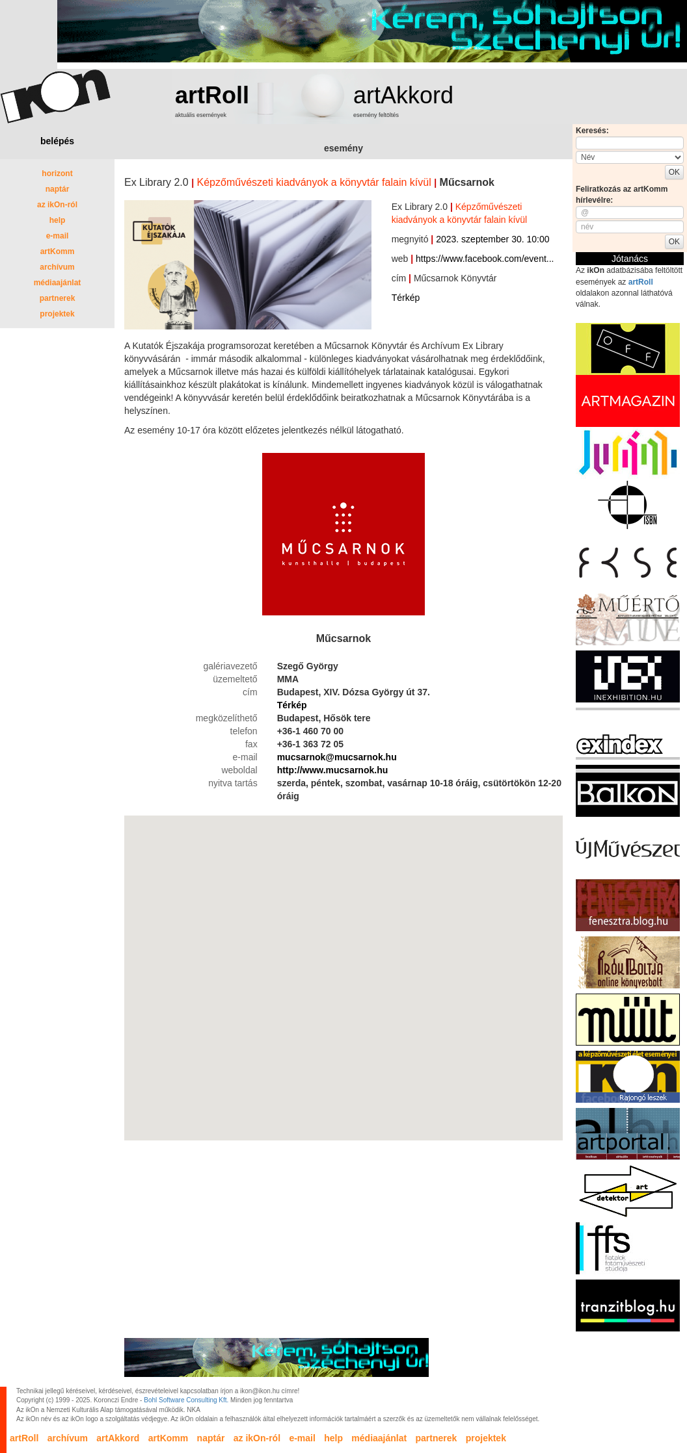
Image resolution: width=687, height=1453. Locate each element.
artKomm (57, 251)
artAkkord (403, 95)
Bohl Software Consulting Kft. (186, 1400)
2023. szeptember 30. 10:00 (492, 239)
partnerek (57, 298)
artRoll (212, 95)
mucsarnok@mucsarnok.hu (337, 757)
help (57, 220)
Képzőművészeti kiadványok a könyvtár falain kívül (314, 182)
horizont (57, 173)
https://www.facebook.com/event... (485, 258)
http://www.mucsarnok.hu (332, 770)
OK (674, 172)
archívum (57, 267)
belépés (57, 141)
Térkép (406, 297)
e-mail (57, 235)
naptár (58, 189)
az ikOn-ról (57, 204)
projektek (57, 313)
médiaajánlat (57, 282)
